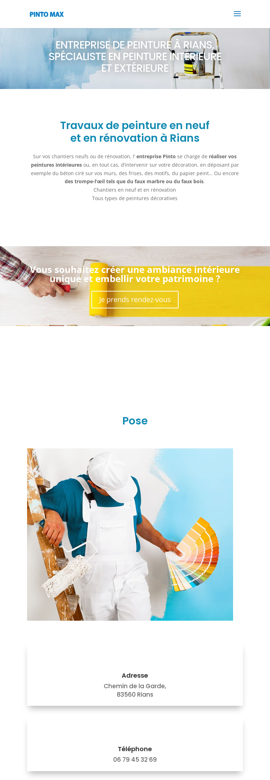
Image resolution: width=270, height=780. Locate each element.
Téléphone (135, 748)
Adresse (135, 675)
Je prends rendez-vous (135, 299)
